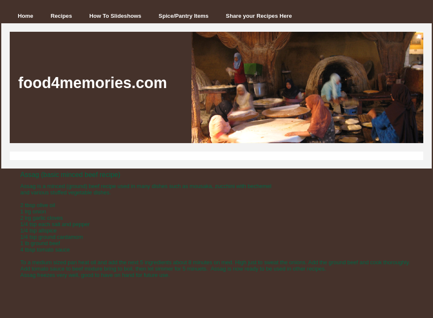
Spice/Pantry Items (183, 16)
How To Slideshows (115, 16)
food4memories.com (92, 82)
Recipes (61, 16)
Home (25, 16)
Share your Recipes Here (259, 16)
